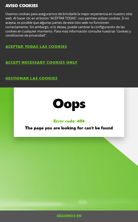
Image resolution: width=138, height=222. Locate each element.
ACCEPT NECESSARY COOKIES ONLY (41, 62)
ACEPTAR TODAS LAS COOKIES (36, 46)
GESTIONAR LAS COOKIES (31, 78)
